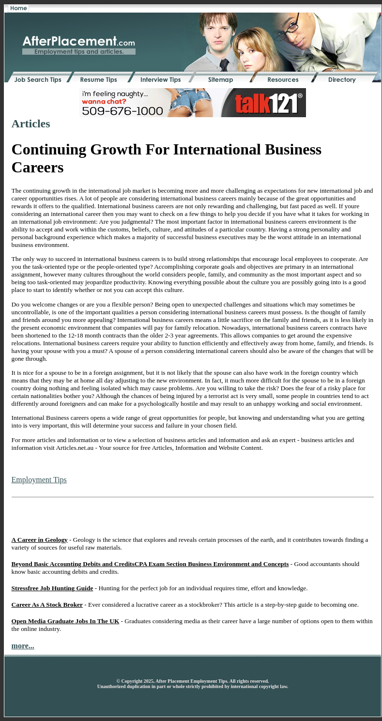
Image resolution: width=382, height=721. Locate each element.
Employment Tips (39, 480)
